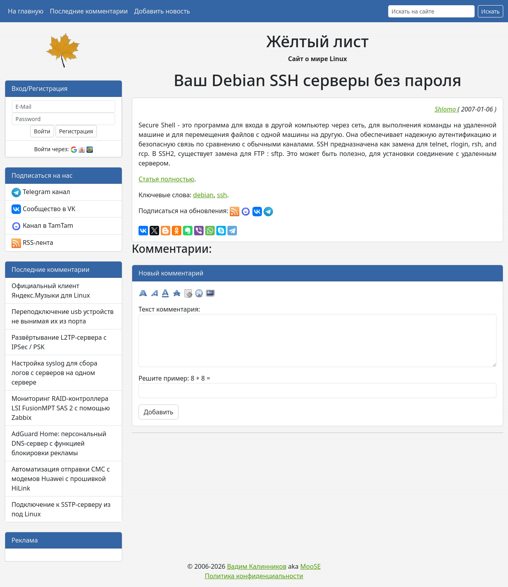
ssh (222, 195)
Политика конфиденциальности (254, 576)
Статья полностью (166, 179)
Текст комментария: (169, 309)
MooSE (310, 566)
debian (203, 195)
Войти (42, 131)
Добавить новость (162, 11)
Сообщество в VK (43, 209)
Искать (490, 11)
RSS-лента (32, 243)
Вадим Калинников (257, 566)
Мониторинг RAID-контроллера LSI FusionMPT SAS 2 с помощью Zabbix (61, 408)
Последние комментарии (89, 11)
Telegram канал (41, 192)
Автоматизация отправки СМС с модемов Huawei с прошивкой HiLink (61, 479)
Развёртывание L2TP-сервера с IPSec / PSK (59, 342)
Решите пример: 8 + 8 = (174, 378)
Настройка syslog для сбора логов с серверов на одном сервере (54, 373)
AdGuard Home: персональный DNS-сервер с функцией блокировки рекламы (59, 443)
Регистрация (76, 131)
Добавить (158, 412)
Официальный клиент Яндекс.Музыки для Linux (51, 290)
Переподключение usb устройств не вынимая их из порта (63, 316)
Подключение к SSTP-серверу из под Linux (61, 509)
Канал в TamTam (42, 226)
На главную (26, 11)
